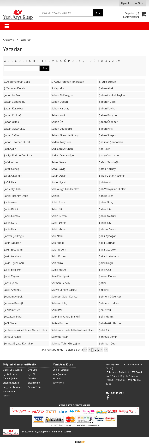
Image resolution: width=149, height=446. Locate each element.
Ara (98, 13)
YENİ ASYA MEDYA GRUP (74, 405)
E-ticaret (69, 441)
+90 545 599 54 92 (115, 379)
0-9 (118, 61)
